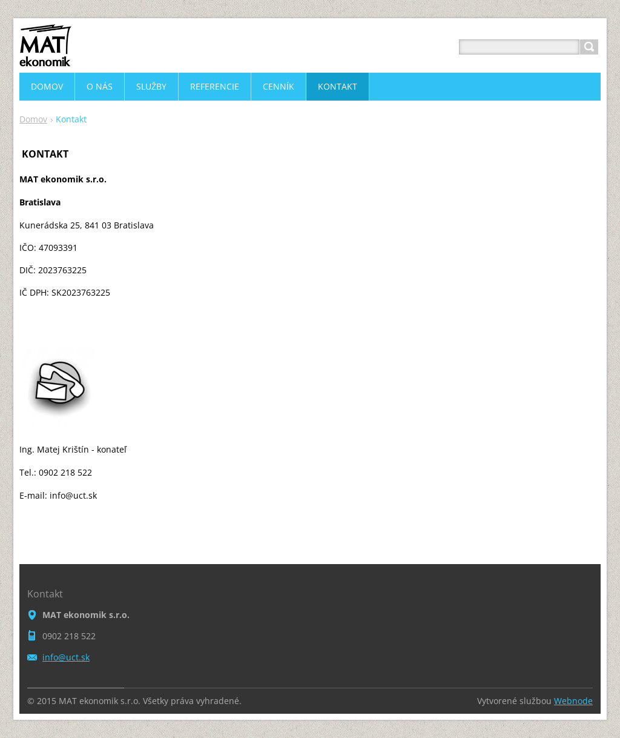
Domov (33, 119)
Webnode (573, 700)
